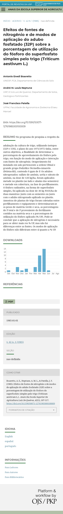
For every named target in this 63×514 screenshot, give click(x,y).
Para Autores (11, 472)
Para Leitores (11, 467)
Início (6, 21)
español (9, 441)
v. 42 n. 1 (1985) (31, 21)
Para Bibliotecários (14, 477)
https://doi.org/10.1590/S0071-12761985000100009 (30, 403)
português (10, 446)
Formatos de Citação (21, 410)
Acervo (16, 21)
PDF (10, 301)
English (9, 436)
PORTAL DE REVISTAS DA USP (17, 4)
